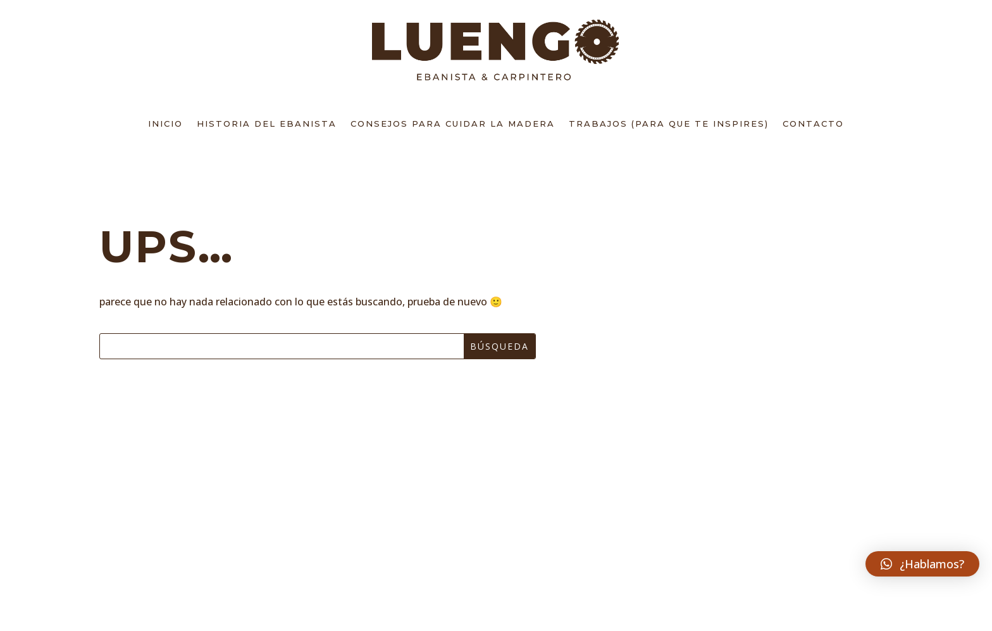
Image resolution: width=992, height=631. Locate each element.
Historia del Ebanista (267, 123)
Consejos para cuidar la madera (452, 123)
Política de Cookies (464, 568)
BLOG (136, 568)
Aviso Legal (437, 487)
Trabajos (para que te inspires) (669, 123)
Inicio (165, 123)
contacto (152, 541)
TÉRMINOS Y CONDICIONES (478, 514)
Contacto (813, 123)
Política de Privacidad (474, 541)
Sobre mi (148, 514)
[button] (922, 564)
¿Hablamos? (775, 542)
